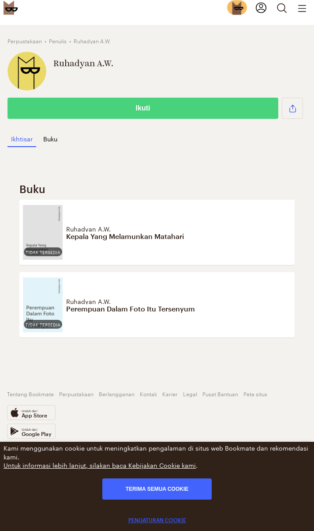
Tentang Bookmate (30, 393)
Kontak (148, 393)
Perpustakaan (76, 393)
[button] (292, 108)
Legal (190, 393)
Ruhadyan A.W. (88, 228)
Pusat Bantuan (220, 393)
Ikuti (143, 108)
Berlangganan (117, 393)
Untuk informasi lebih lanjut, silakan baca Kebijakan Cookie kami (100, 465)
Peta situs (255, 393)
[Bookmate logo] (11, 7)
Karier (170, 393)
